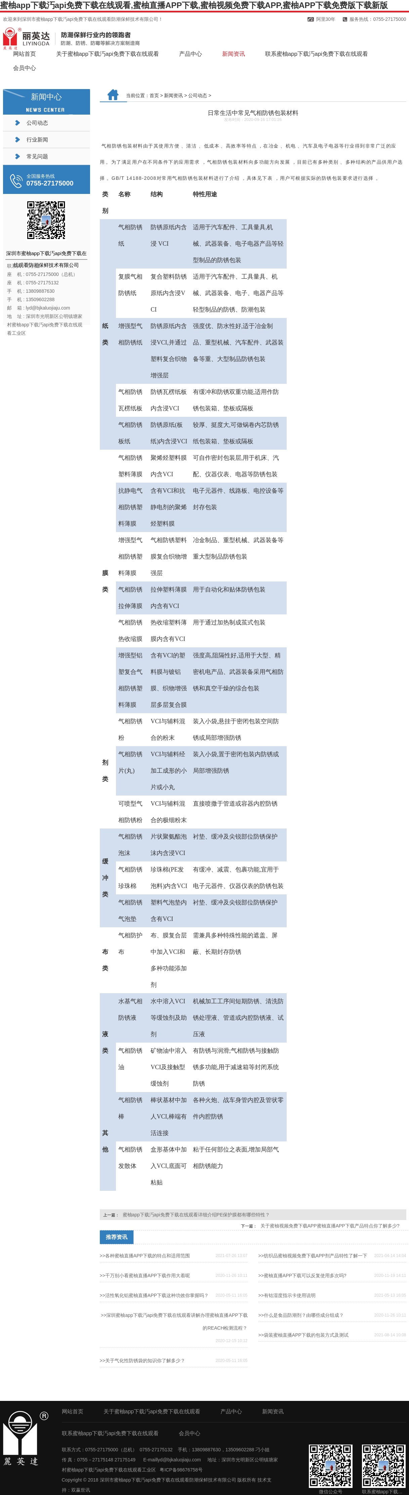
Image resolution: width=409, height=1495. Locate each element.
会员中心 (24, 68)
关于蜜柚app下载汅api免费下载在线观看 (107, 54)
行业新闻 (37, 140)
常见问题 (37, 156)
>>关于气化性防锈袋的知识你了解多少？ (142, 1360)
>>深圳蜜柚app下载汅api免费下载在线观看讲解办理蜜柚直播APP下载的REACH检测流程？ (174, 1321)
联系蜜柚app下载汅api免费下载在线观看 (316, 54)
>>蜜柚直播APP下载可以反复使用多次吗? (302, 1275)
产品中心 (190, 54)
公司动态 (37, 123)
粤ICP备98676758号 (181, 1469)
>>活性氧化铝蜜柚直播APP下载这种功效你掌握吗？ (154, 1295)
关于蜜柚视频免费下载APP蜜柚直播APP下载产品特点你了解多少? (330, 1225)
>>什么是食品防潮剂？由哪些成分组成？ (301, 1315)
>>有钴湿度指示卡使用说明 (287, 1295)
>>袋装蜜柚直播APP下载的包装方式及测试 (303, 1335)
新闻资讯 (233, 54)
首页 (154, 95)
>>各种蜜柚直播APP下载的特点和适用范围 (145, 1255)
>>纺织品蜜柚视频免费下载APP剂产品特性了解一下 (312, 1255)
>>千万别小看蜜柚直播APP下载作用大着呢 (145, 1275)
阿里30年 (326, 19)
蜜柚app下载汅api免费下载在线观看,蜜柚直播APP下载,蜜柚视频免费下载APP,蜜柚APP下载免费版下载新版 (194, 5)
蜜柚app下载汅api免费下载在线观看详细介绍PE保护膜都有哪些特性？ (196, 1214)
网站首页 (24, 54)
